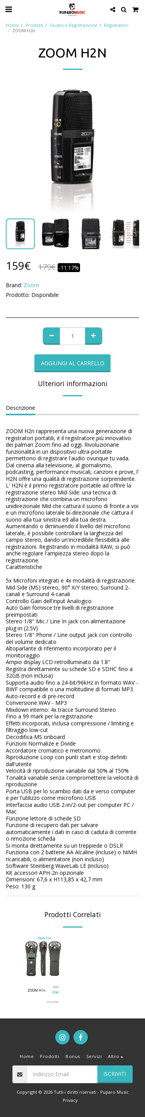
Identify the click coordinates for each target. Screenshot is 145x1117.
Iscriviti (114, 1073)
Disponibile (53, 1002)
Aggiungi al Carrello (72, 363)
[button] (8, 9)
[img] (43, 957)
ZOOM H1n (36, 990)
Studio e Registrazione (73, 25)
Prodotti (34, 25)
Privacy (70, 1100)
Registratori (116, 25)
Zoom (31, 285)
